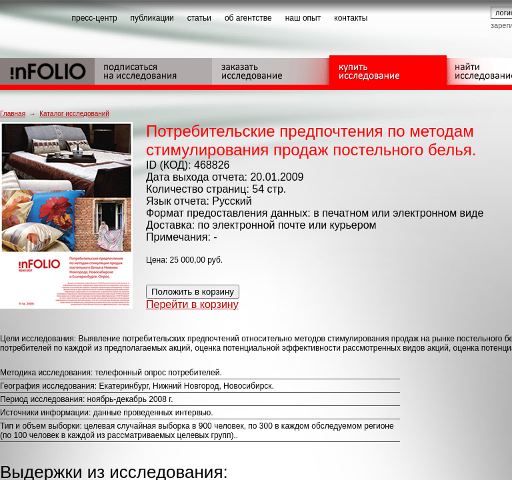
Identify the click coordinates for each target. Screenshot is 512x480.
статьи (199, 18)
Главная (12, 113)
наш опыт (303, 18)
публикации (152, 18)
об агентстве (248, 18)
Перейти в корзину (192, 304)
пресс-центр (94, 18)
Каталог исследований (74, 113)
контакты (350, 18)
